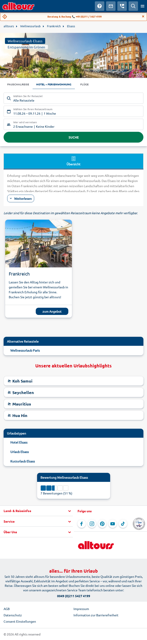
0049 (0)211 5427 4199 (73, 596)
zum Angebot (52, 311)
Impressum (81, 609)
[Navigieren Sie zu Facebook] (82, 524)
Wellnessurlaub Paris (25, 350)
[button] (36, 511)
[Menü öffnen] (142, 6)
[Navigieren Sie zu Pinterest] (102, 524)
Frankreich (19, 273)
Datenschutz (13, 615)
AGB (7, 609)
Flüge (84, 84)
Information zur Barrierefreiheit (96, 615)
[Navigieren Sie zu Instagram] (92, 524)
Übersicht (73, 161)
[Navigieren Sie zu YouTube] (113, 524)
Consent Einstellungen (20, 621)
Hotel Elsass (18, 442)
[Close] (143, 16)
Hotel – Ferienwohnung (53, 84)
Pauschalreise (18, 84)
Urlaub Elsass (19, 452)
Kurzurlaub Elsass (22, 461)
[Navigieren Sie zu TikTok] (123, 524)
